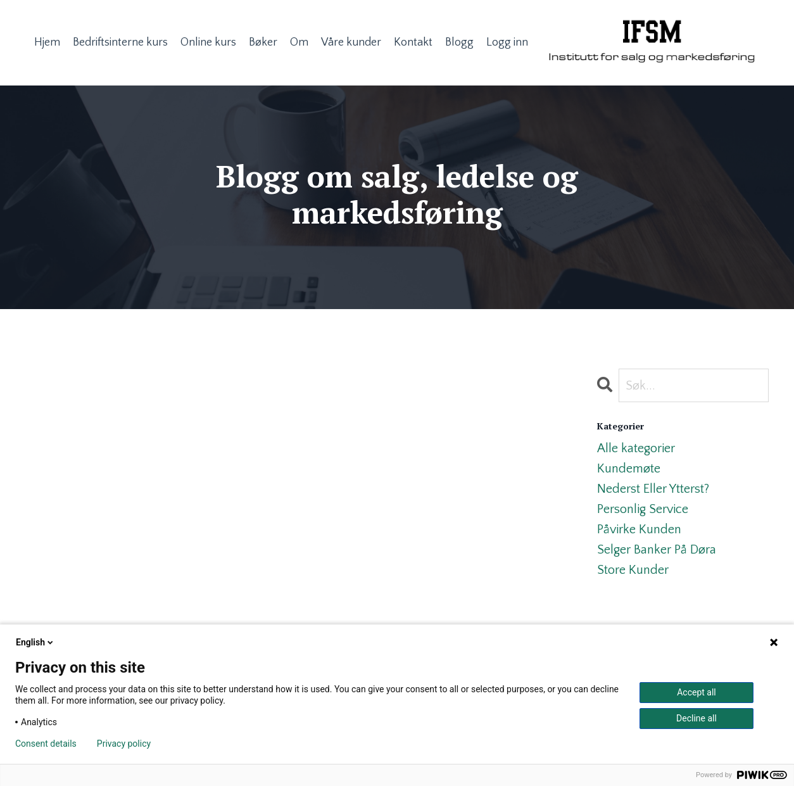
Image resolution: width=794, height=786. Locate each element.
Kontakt (413, 42)
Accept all (696, 692)
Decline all (696, 718)
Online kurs (208, 42)
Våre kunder (351, 42)
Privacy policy (124, 743)
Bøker (263, 42)
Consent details (46, 743)
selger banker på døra (656, 550)
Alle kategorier (636, 448)
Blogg (459, 42)
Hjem (47, 42)
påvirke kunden (639, 529)
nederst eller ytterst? (653, 489)
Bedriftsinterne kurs (120, 42)
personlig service (642, 509)
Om (299, 42)
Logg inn (507, 42)
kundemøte (628, 469)
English (35, 642)
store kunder (633, 570)
